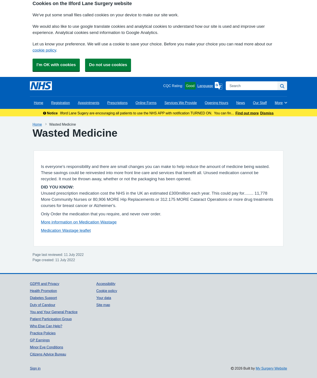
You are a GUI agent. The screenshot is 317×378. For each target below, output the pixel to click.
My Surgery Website (271, 368)
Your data (103, 298)
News (240, 102)
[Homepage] (41, 85)
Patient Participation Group (51, 319)
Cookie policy (106, 290)
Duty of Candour (42, 305)
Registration (60, 102)
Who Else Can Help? (46, 326)
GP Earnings (40, 340)
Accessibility (105, 283)
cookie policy (44, 50)
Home (38, 102)
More (281, 102)
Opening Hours (216, 102)
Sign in (35, 368)
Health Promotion (43, 290)
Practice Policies (43, 333)
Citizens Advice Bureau (48, 354)
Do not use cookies (108, 65)
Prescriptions (117, 102)
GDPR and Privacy (44, 283)
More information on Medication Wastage (79, 222)
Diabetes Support (43, 298)
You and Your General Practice (54, 312)
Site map (103, 305)
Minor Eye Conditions (46, 347)
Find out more (247, 113)
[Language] (209, 85)
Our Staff (260, 102)
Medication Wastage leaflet (66, 230)
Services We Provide (180, 102)
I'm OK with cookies (56, 65)
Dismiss (266, 113)
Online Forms (146, 102)
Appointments (88, 102)
